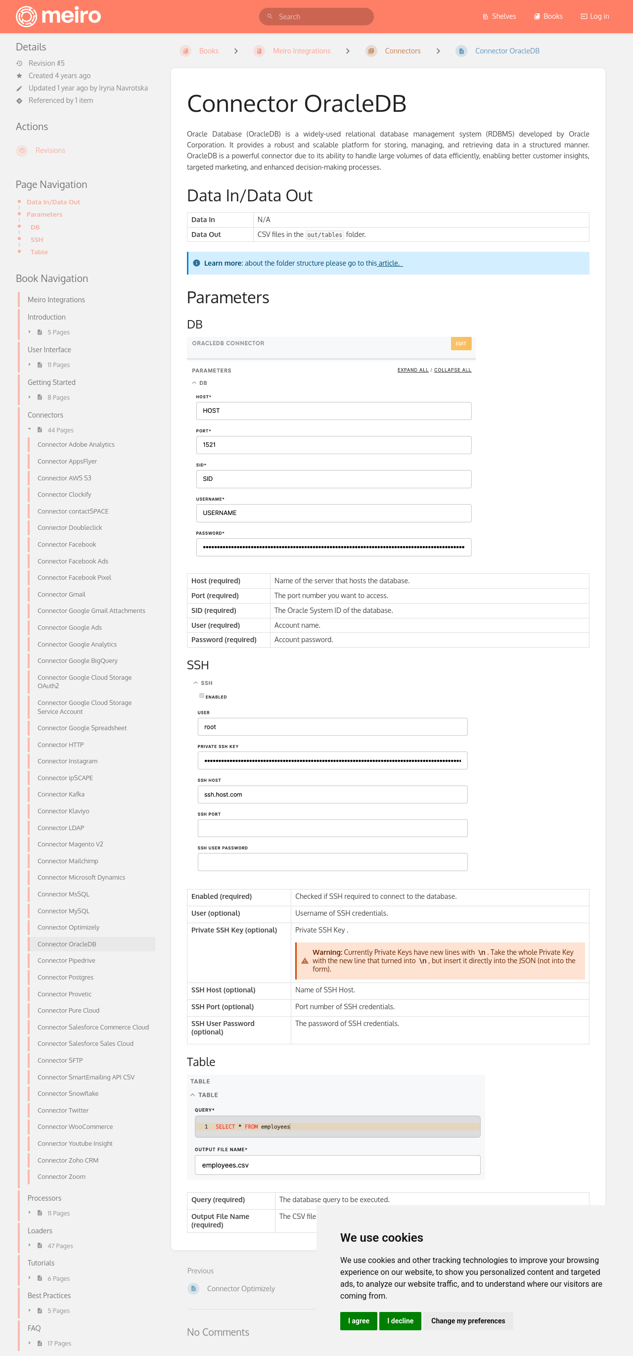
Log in (595, 16)
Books (548, 16)
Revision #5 (40, 63)
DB (35, 227)
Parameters (44, 214)
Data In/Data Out (53, 201)
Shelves (499, 16)
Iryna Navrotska (123, 88)
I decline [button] (400, 1321)
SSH (37, 239)
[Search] (270, 16)
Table (39, 251)
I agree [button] (358, 1321)
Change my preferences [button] (468, 1321)
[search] (316, 16)
